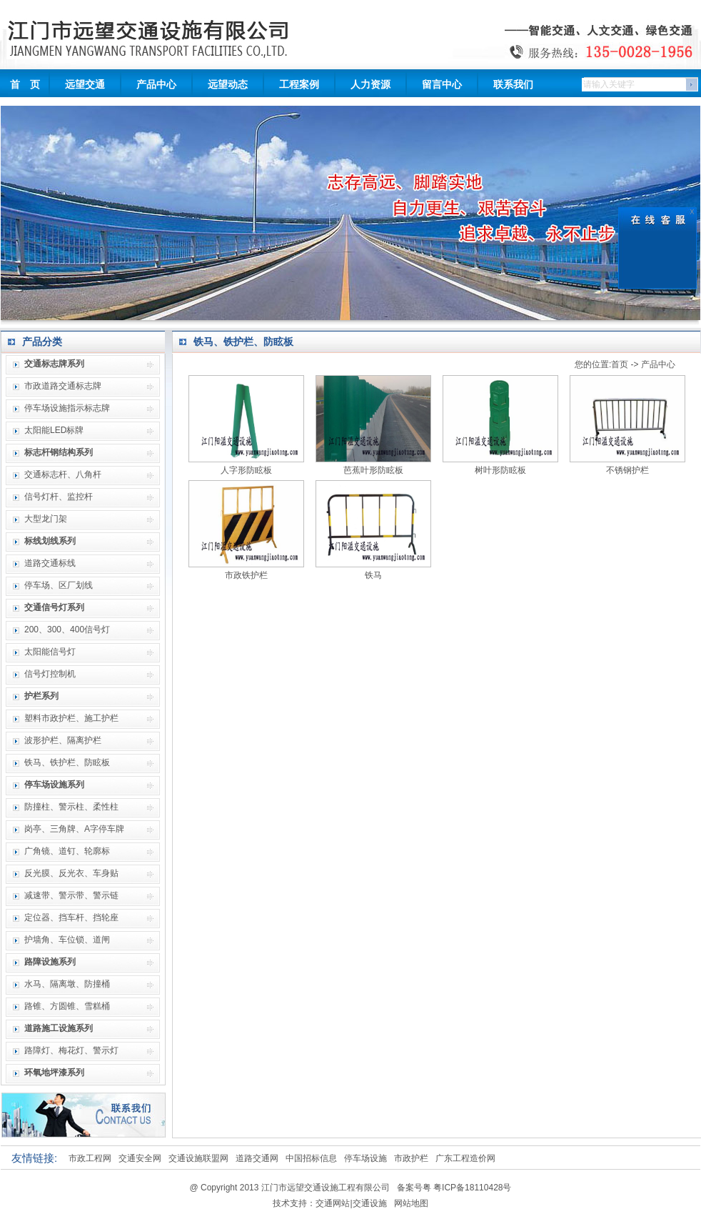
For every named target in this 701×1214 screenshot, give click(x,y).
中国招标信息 (311, 1158)
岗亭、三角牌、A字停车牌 (74, 829)
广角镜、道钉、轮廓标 (67, 851)
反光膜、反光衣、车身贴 (71, 873)
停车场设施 (365, 1158)
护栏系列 (41, 696)
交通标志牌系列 (54, 364)
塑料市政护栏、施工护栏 (71, 718)
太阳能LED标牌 (54, 430)
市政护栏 (411, 1158)
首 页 (25, 84)
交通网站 (333, 1203)
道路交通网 (257, 1158)
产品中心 (156, 84)
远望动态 (228, 84)
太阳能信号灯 (50, 652)
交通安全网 (139, 1158)
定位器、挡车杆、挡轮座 (71, 917)
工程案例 (299, 84)
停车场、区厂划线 (58, 585)
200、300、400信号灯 (67, 630)
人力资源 (370, 84)
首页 (619, 364)
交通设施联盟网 (198, 1158)
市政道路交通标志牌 (62, 386)
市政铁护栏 (246, 575)
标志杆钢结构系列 (58, 452)
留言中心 (442, 84)
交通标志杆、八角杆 (62, 474)
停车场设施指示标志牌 (67, 408)
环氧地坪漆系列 (54, 1073)
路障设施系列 (50, 962)
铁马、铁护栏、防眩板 (67, 762)
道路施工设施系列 (58, 1028)
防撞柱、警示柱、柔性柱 (71, 807)
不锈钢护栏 (627, 470)
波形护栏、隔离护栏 (62, 740)
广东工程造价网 (465, 1158)
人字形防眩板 (246, 470)
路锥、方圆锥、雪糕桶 (67, 1006)
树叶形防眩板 (500, 470)
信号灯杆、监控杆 (58, 497)
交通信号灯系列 (54, 607)
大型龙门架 (45, 519)
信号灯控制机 (50, 674)
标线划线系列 (50, 541)
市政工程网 (90, 1158)
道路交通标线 (50, 563)
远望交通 (85, 84)
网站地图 (411, 1203)
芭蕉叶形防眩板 (373, 470)
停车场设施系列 (54, 785)
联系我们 (513, 84)
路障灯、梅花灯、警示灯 (71, 1050)
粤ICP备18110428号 (472, 1188)
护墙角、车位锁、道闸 (67, 940)
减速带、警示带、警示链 (71, 895)
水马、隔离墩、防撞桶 (67, 984)
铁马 (373, 575)
